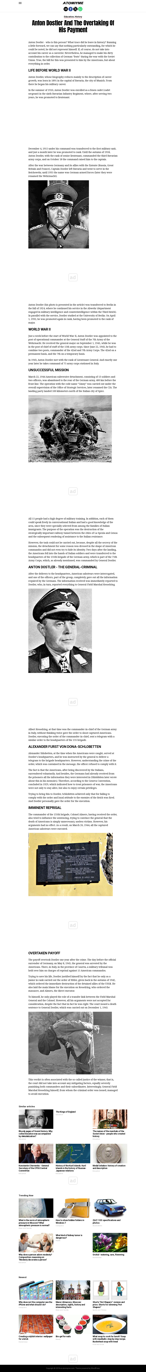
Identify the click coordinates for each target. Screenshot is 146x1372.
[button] (20, 3)
